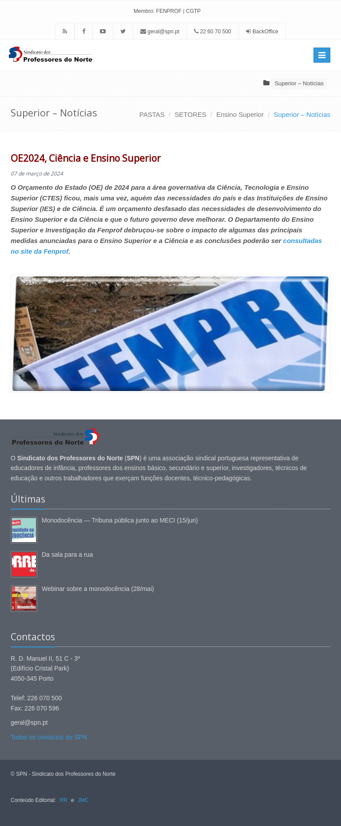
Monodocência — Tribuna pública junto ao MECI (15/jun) (120, 520)
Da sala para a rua (67, 554)
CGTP (193, 11)
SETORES (190, 114)
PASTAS (152, 114)
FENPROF (169, 11)
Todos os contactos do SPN (49, 737)
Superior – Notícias (299, 83)
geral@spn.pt (159, 31)
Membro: (144, 11)
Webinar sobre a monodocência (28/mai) (98, 588)
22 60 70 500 (212, 31)
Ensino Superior (240, 114)
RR (63, 800)
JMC (83, 800)
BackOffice (265, 31)
